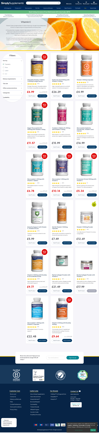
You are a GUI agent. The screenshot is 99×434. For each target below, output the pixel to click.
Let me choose (78, 430)
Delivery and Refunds (15, 400)
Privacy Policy (13, 411)
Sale (85, 8)
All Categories (7, 8)
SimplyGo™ (54, 400)
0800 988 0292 (74, 395)
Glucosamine (28, 8)
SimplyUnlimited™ (35, 400)
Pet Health (77, 8)
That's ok (93, 430)
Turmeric (59, 8)
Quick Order (93, 8)
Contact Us (13, 398)
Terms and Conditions (16, 408)
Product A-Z (18, 8)
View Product (32, 97)
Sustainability (33, 406)
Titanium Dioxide (34, 408)
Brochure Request (35, 403)
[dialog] (82, 427)
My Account (13, 395)
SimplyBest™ (54, 398)
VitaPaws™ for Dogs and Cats (58, 395)
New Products (68, 8)
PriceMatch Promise (35, 416)
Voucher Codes (34, 413)
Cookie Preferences (15, 406)
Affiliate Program (34, 411)
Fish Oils (37, 8)
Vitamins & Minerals (48, 8)
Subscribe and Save (35, 398)
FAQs (11, 403)
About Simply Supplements (37, 395)
